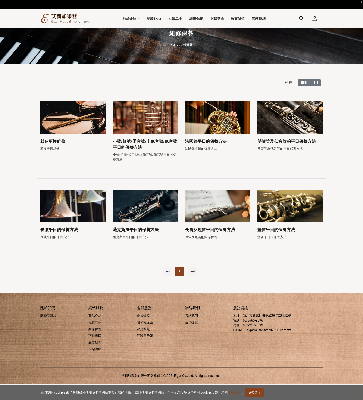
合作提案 (191, 338)
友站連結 (94, 365)
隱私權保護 (145, 338)
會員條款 (143, 331)
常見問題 (143, 345)
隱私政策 (235, 392)
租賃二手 (94, 338)
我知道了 (254, 392)
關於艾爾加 (48, 331)
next (192, 287)
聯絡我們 (191, 331)
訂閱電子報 (145, 351)
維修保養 (94, 345)
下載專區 (94, 351)
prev (167, 287)
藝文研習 (94, 358)
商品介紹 (94, 331)
